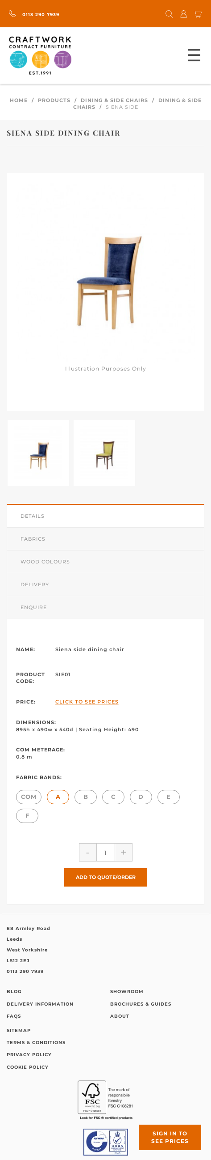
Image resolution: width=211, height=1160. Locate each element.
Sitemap (19, 1030)
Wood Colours (45, 562)
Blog (14, 991)
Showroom (127, 991)
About (119, 1016)
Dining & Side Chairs (114, 100)
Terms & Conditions (36, 1042)
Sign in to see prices (170, 1137)
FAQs (14, 1016)
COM (29, 796)
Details (33, 516)
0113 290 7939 (34, 14)
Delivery (35, 584)
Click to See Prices (87, 702)
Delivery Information (40, 1004)
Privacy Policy (29, 1055)
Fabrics (33, 539)
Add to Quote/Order (106, 877)
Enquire (34, 607)
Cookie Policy (28, 1067)
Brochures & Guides (140, 1004)
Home (19, 100)
